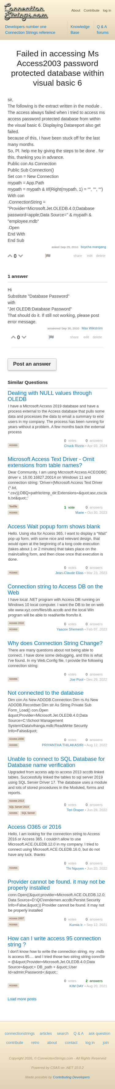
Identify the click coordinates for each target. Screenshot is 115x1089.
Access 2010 (16, 623)
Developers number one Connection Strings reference (30, 30)
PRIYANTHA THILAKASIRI (63, 745)
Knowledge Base (80, 30)
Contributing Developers (71, 1077)
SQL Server (28, 812)
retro (35, 1043)
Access (13, 445)
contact (71, 1043)
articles (46, 1033)
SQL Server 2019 (19, 806)
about (52, 1043)
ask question (99, 1033)
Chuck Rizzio (74, 446)
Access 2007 (16, 918)
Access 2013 (16, 800)
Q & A (79, 1033)
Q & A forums (103, 30)
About (75, 10)
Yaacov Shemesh (69, 629)
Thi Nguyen (75, 868)
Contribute (92, 10)
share (78, 255)
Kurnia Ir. (76, 925)
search (63, 1033)
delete (100, 255)
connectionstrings (20, 1033)
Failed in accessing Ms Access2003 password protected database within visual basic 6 (57, 68)
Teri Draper (75, 810)
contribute (14, 1043)
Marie (79, 512)
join (106, 1043)
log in (107, 10)
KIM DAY (77, 986)
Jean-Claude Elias (69, 573)
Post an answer (32, 364)
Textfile (13, 506)
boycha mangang (93, 247)
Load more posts (22, 999)
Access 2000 (16, 738)
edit (89, 255)
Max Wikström (92, 328)
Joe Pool (76, 679)
